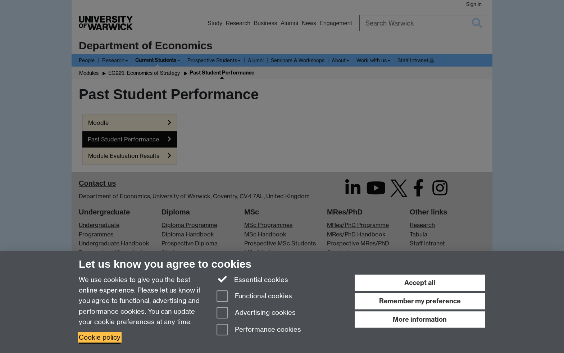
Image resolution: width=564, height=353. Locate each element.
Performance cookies (259, 330)
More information (420, 319)
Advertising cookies (256, 313)
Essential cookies (252, 279)
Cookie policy (99, 337)
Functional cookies (254, 296)
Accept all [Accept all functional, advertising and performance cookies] (419, 283)
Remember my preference (420, 301)
